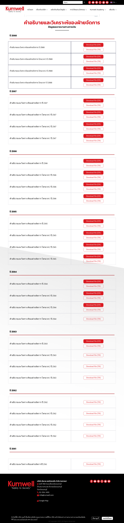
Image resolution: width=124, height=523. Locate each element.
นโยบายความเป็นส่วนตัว (20, 519)
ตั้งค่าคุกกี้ (96, 518)
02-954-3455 (44, 492)
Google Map (43, 500)
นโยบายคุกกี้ (33, 519)
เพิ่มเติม (113, 9)
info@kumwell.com (46, 495)
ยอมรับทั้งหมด (107, 518)
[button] (74, 2)
